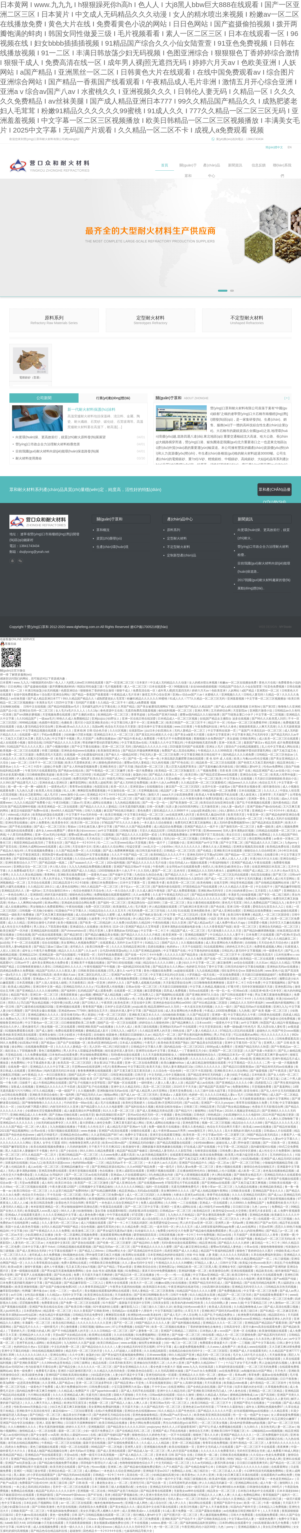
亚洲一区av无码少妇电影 (51, 834)
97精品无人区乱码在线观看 (237, 1030)
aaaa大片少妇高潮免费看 (178, 794)
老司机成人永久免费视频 (45, 1254)
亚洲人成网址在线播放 (98, 802)
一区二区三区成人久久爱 (226, 1471)
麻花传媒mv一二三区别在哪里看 (73, 1410)
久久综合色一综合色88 (167, 1070)
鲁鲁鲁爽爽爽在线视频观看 (95, 1070)
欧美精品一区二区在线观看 (257, 958)
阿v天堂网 (6, 1274)
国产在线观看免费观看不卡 (271, 1294)
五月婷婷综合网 (221, 710)
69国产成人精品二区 (256, 870)
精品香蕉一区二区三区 (57, 1310)
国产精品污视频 (233, 898)
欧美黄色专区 (61, 822)
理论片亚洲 (96, 930)
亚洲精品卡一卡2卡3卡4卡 (268, 810)
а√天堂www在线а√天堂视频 (129, 842)
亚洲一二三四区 (156, 1214)
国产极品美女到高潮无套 (207, 1042)
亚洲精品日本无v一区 (232, 1054)
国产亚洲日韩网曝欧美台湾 (151, 1294)
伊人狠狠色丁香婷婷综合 (27, 918)
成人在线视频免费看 (46, 1527)
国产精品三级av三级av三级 (51, 946)
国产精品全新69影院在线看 (208, 894)
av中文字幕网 (250, 1022)
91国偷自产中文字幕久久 (71, 910)
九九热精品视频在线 (128, 802)
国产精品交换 (67, 1366)
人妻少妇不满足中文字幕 (128, 1374)
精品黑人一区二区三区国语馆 (271, 914)
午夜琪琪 (107, 1002)
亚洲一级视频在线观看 (25, 1270)
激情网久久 (286, 1483)
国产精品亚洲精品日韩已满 (264, 1499)
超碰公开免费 (53, 766)
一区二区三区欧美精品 (70, 838)
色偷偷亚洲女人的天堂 (277, 1318)
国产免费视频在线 (230, 1290)
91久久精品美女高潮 (203, 1294)
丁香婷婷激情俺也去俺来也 (204, 1326)
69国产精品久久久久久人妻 (153, 1322)
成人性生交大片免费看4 (16, 926)
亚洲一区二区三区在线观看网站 (61, 1018)
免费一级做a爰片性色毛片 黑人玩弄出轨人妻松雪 (255, 1026)
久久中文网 (76, 1354)
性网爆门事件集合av (35, 1290)
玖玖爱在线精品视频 (184, 1495)
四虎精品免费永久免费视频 (17, 970)
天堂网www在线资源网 (86, 1066)
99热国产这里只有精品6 (123, 1491)
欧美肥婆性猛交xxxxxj (164, 1222)
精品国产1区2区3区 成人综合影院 (137, 1218)
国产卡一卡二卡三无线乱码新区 (128, 1222)
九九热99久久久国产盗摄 (80, 1342)
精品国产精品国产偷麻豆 (132, 1150)
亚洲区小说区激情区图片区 (75, 1370)
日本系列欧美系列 (120, 1362)
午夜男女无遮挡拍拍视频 (126, 1286)
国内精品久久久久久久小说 (150, 746)
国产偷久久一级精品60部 (122, 754)
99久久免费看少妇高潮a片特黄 (19, 1042)
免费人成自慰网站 (152, 1202)
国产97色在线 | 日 (182, 762)
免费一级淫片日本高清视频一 (99, 1455)
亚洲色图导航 (191, 1122)
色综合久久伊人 (10, 1026)
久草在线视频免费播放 (173, 834)
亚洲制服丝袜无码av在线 (113, 1090)
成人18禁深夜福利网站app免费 (215, 1226)
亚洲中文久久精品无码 (171, 1390)
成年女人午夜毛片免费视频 (39, 950)
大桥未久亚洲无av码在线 (189, 1194)
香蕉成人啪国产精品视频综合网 (48, 1451)
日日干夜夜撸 (289, 1378)
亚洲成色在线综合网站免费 (78, 902)
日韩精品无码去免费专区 (88, 1314)
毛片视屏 (141, 906)
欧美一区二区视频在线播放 (168, 1326)
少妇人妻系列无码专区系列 (67, 1338)
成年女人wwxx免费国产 (51, 830)
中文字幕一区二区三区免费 (260, 1290)
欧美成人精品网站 (19, 986)
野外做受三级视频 (249, 1142)
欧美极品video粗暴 (236, 1382)
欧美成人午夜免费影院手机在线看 (217, 794)
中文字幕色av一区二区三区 (42, 1022)
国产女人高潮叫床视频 (188, 1382)
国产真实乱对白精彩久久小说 (154, 734)
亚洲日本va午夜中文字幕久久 (143, 1398)
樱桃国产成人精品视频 (107, 994)
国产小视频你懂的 (58, 746)
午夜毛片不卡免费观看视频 (174, 738)
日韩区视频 (87, 1326)
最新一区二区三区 (70, 1430)
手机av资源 (124, 1266)
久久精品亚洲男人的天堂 (155, 1030)
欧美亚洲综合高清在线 (98, 1294)
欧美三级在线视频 (146, 1026)
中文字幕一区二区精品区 (233, 1146)
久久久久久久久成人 (203, 1058)
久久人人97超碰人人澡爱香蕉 (124, 1350)
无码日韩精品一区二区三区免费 (273, 1298)
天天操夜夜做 (278, 1354)
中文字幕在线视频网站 (214, 1118)
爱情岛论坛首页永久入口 (268, 906)
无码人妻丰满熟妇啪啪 (22, 1170)
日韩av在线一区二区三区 (142, 986)
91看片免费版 (231, 1198)
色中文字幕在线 (11, 1503)
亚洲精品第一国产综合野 (199, 858)
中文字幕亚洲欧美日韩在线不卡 (201, 754)
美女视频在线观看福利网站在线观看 (107, 1290)
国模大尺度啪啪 (124, 1394)
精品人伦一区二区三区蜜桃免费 (236, 1334)
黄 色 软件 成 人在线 (219, 758)
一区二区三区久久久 (14, 1254)
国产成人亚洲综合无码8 (31, 1250)
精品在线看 (100, 1362)
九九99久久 (251, 1426)
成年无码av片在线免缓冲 (135, 1198)
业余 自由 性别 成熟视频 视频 (105, 1270)
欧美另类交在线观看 (63, 1467)
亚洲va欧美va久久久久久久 (73, 726)
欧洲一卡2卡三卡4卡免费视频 (196, 1234)
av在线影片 (211, 998)
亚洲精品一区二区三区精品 (266, 1390)
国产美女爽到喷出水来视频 (228, 1487)
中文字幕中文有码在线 (116, 918)
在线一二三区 (58, 1290)
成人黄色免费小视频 (92, 1214)
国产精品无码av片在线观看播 (253, 1006)
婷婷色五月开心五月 (239, 946)
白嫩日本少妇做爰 (242, 1078)
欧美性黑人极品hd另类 (211, 814)
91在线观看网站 (214, 946)
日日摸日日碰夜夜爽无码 (252, 1463)
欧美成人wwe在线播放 (257, 1126)
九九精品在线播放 (246, 1186)
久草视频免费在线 (276, 1386)
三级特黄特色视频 (89, 1398)
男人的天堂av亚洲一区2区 (197, 1222)
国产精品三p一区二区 (280, 1230)
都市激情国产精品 (286, 1270)
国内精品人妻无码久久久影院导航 (171, 1150)
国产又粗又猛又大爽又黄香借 (198, 1158)
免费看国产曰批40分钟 (34, 1483)
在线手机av (215, 1110)
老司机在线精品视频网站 (24, 1442)
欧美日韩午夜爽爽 (239, 914)
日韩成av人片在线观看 (278, 1130)
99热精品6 (214, 1114)
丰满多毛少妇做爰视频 (242, 894)
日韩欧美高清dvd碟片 (133, 1318)
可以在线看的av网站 (246, 1034)
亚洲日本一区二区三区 (44, 994)
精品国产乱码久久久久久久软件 (56, 1491)
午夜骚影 (167, 1114)
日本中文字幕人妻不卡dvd (39, 1246)
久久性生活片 (96, 1126)
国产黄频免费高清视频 (178, 1018)
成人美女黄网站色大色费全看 (184, 1010)
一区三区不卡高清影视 (198, 1070)
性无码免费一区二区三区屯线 (147, 910)
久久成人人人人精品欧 (155, 1442)
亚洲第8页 (36, 894)
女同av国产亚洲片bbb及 (162, 714)
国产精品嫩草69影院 (288, 886)
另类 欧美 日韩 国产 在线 (235, 770)
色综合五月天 (268, 782)
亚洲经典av (35, 1070)
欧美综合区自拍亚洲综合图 (217, 802)
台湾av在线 (38, 1130)
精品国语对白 (277, 1314)
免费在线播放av (106, 738)
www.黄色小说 (274, 970)
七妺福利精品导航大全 (138, 1531)
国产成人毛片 (173, 1314)
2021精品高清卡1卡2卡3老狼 (71, 882)
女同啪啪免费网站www (60, 1038)
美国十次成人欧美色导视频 (22, 1226)
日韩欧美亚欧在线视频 (92, 970)
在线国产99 (142, 1326)
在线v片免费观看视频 (109, 1410)
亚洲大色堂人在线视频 (61, 1398)
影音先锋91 (251, 1090)
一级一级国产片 (66, 1090)
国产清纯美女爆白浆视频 (41, 1010)
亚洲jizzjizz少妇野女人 (105, 718)
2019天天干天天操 (185, 1086)
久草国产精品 (126, 706)
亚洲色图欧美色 (201, 910)
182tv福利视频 (116, 862)
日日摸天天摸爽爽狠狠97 (81, 1422)
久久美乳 (72, 1122)
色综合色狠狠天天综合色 (89, 890)
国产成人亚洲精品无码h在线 (165, 958)
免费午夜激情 (99, 1058)
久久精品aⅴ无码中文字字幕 (65, 1294)
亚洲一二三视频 (240, 1342)
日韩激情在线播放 (258, 1487)
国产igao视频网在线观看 (134, 1158)
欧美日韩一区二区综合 (85, 822)
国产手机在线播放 (20, 826)
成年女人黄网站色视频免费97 (265, 1406)
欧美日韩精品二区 (194, 1178)
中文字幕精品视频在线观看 (40, 730)
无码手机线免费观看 (110, 954)
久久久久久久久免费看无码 (218, 1451)
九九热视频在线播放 (63, 1126)
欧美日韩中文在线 (31, 1258)
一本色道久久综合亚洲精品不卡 (119, 1202)
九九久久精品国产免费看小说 (32, 802)
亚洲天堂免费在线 (181, 1090)
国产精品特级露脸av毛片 (64, 706)
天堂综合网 (235, 1090)
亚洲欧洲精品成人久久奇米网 (29, 1114)
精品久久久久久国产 (71, 950)
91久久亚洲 (179, 922)
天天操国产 (280, 794)
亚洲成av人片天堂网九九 (123, 1438)
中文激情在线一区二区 (122, 790)
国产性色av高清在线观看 (44, 1479)
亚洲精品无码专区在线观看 (167, 1487)
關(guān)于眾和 (188, 170)
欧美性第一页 (192, 1134)
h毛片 (106, 1066)
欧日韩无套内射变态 (149, 850)
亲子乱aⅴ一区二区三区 (135, 886)
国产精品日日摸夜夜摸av (239, 1066)
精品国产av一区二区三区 (168, 1278)
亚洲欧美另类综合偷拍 (43, 1094)
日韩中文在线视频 (35, 706)
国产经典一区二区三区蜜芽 (114, 1242)
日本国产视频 (244, 1238)
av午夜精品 (29, 1074)
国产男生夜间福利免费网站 (195, 1034)
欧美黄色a (188, 1475)
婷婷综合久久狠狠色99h (154, 1022)
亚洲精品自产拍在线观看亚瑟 (43, 1455)
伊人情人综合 (58, 866)
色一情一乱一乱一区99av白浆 (230, 990)
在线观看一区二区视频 (128, 990)
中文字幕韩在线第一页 (222, 730)
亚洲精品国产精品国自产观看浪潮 (266, 1322)
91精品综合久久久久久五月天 (108, 910)
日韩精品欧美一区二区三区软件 (130, 1278)
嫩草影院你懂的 (10, 1290)
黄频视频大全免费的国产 (209, 738)
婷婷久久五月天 (76, 1426)
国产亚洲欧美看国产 (135, 1178)
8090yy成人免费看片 (220, 1046)
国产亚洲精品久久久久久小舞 (234, 1082)
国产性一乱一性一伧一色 (144, 758)
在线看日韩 (271, 854)
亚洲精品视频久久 (249, 1527)
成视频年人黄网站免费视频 (125, 1378)
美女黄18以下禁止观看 (108, 1062)
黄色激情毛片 (31, 1026)
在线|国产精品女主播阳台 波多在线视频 (225, 718)
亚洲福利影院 (45, 1495)
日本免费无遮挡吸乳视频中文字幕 (21, 1282)
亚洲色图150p (284, 986)
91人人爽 (69, 790)
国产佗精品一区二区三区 (45, 1414)
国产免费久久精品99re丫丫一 (205, 1362)
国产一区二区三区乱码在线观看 (229, 874)
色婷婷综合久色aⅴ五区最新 (32, 1346)
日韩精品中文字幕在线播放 (92, 854)
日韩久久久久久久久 (208, 1066)
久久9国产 (275, 890)
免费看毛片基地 (46, 1370)
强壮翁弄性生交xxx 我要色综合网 (242, 970)
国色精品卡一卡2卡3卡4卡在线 (102, 1531)
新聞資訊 (235, 165)
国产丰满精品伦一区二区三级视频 (65, 918)
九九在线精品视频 (208, 970)
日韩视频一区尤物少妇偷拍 (36, 910)
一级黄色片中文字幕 (226, 1022)
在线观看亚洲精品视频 (184, 1154)
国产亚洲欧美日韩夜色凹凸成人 (207, 1390)
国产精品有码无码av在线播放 (275, 1066)
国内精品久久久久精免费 (239, 754)
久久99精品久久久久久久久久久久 (200, 898)
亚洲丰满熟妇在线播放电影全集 (182, 926)
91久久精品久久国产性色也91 (177, 1410)
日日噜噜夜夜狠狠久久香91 (34, 966)
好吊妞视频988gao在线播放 (251, 1410)
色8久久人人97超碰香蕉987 (179, 1426)
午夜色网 (159, 866)
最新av (54, 1418)
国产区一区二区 (124, 1322)
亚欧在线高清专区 (64, 1378)
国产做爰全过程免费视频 (280, 1018)
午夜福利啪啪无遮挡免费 (201, 742)
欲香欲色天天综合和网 (69, 1202)
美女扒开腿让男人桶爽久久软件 (100, 1511)
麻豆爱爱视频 (153, 990)
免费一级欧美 (265, 826)
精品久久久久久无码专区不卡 (133, 1527)
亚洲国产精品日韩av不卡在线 (132, 866)
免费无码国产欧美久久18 (89, 778)
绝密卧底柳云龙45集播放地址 (35, 838)
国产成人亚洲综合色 (124, 1182)
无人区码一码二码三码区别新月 (109, 1046)
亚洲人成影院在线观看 (130, 1170)
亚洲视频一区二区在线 (91, 1491)
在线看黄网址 (280, 1467)
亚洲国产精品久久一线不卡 (201, 826)
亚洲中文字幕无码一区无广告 (243, 1042)
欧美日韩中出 (241, 1274)
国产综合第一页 (157, 1483)
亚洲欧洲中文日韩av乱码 (117, 1258)
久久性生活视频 (264, 998)
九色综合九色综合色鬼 (148, 874)
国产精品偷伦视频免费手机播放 (59, 1463)
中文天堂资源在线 (210, 1026)
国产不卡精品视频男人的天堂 (70, 1330)
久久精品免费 (130, 1226)
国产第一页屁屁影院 (18, 938)
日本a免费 (252, 1398)
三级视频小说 (176, 842)
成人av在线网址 (246, 1226)
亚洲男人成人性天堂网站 (279, 878)
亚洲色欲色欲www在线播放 (78, 750)
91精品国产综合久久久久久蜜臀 (196, 1290)
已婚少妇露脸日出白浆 (15, 1507)
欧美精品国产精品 (11, 1455)
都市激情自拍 (272, 786)
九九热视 (244, 1010)
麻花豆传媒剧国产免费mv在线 (30, 810)
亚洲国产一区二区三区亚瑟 (226, 1050)
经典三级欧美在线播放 (91, 1378)
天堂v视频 (245, 1298)
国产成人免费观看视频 (181, 890)
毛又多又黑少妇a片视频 (81, 1266)
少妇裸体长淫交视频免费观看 (43, 1110)
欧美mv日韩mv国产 (114, 1142)
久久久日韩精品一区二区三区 (109, 1330)
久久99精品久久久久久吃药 (248, 1118)
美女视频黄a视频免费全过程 (112, 1523)
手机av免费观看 (51, 734)
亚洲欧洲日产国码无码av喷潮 (220, 1310)
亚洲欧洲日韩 (261, 1058)
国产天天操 (225, 1386)
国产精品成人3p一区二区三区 (147, 1451)
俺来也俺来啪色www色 (109, 1503)
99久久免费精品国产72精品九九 (264, 902)
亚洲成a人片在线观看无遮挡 (23, 1214)
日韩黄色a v (208, 838)
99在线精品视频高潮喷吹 (247, 1018)
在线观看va (250, 834)
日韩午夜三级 (130, 1138)
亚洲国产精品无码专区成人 (206, 1282)
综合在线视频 (50, 942)
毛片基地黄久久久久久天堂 (224, 930)
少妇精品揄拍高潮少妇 (165, 1475)
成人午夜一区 (269, 1483)
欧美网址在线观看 (134, 1254)
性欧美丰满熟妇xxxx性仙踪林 (18, 1314)
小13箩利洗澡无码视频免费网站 (264, 1471)
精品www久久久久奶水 (243, 782)
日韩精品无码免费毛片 (72, 1519)
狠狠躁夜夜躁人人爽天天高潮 (257, 726)
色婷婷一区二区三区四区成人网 (103, 1018)
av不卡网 (201, 874)
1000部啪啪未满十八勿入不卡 (117, 870)
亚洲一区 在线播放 (245, 1330)
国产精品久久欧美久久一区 (166, 774)
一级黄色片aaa (98, 874)
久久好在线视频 (124, 1334)
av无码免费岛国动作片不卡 (161, 1378)
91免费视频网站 (146, 1334)
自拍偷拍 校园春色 (106, 1034)
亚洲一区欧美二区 (230, 742)
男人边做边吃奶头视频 (273, 1362)
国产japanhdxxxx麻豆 (105, 1390)
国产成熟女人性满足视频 (85, 1098)
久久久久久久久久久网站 (16, 1142)
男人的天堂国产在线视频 (183, 1451)
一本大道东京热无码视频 (197, 1006)
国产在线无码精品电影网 (260, 1282)
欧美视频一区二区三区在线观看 (20, 750)
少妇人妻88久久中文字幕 (234, 810)
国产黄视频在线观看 (14, 1306)
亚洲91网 (28, 1058)
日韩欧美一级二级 (206, 1455)
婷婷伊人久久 (116, 982)
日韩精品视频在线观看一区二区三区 (108, 1515)
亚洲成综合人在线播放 (84, 926)
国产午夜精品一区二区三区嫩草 (106, 770)
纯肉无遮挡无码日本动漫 (60, 1070)
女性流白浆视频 (34, 1294)
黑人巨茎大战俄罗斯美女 (182, 766)
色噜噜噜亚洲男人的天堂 (85, 1142)
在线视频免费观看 (267, 1515)
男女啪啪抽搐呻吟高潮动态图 (80, 1206)
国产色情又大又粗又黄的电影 (256, 762)
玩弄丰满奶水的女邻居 (248, 1386)
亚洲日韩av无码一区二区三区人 (170, 1402)
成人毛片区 (51, 794)
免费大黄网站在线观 (74, 1262)
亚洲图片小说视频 (97, 1278)
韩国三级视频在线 (195, 1479)
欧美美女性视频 (216, 1318)
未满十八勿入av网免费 (164, 782)
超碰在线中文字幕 (129, 898)
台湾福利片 (56, 1174)
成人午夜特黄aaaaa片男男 (170, 1130)
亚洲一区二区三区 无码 (117, 746)
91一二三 (103, 842)
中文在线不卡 (264, 886)
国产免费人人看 (228, 1058)
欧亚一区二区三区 (245, 926)
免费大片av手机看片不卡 (229, 1398)
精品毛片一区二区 (164, 1034)
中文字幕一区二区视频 (270, 714)
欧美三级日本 (249, 1310)
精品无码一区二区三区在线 (214, 1354)
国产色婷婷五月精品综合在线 (112, 1414)
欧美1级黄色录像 (33, 1374)
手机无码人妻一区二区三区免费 (159, 754)
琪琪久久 (13, 1002)
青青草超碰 (138, 714)
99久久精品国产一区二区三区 (100, 886)
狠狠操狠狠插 (118, 1499)
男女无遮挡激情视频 (52, 1426)
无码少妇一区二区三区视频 (181, 838)
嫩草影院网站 (78, 782)
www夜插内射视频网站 (280, 1002)
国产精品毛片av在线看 (219, 1238)
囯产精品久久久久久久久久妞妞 (249, 1467)
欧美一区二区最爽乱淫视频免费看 (77, 1234)
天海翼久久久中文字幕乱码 (166, 742)
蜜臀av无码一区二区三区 (165, 1178)
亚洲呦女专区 (228, 1266)
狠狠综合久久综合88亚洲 (260, 850)
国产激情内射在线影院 (166, 886)
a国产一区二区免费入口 (139, 994)
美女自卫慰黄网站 (31, 794)
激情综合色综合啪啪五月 (259, 1166)
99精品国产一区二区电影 (107, 1447)
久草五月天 (192, 1310)
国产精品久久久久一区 (179, 874)
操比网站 (83, 1459)
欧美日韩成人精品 (36, 1438)
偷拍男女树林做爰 (150, 1342)
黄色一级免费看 (60, 1515)
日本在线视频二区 (250, 790)
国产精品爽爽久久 (183, 1022)
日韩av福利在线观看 (162, 1394)
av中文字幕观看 (108, 830)
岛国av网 (97, 726)
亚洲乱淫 (150, 1298)
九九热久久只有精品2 (181, 1214)
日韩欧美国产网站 (257, 1094)
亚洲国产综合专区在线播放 (17, 1422)
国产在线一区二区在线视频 (221, 958)
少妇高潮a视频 (250, 1158)
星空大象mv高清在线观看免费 (262, 1326)
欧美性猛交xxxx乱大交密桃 (230, 1210)
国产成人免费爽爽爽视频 (119, 850)
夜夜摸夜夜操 (69, 994)
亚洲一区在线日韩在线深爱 (139, 718)
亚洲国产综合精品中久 (193, 1162)
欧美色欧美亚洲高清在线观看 (18, 1034)
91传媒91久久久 (145, 1230)
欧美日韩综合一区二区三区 (31, 1190)
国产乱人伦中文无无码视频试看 (280, 1090)
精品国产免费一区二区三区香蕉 (206, 1459)
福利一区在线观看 (157, 1186)
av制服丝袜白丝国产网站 (257, 1370)
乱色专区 (180, 870)
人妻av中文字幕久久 (285, 1138)
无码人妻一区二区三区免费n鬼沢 (104, 1194)
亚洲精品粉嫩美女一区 (75, 1166)
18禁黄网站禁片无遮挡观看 (31, 1467)
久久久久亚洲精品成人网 (68, 1394)
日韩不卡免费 (179, 1294)
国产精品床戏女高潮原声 (268, 822)
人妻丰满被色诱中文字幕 (21, 818)
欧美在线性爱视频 (72, 1138)
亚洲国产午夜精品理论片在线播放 (112, 1418)
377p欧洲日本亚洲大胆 (194, 906)
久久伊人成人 (124, 1026)
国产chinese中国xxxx (257, 1138)
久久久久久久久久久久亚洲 (94, 1322)
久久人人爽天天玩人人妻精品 (43, 1402)
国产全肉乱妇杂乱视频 (201, 1386)
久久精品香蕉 (280, 1410)
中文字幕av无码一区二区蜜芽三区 (224, 1134)
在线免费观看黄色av (164, 1158)
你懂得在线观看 (141, 1130)
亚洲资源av (137, 786)
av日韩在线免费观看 (14, 1094)
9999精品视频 (28, 722)
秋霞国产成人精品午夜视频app (280, 1022)
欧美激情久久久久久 (175, 818)
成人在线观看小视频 (13, 742)
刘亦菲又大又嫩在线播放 (285, 922)
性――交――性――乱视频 (174, 1274)
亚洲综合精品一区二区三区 (65, 1471)
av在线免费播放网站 (74, 1198)
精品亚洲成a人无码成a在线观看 (139, 1190)
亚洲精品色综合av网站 (74, 1134)
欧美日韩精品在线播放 (113, 1422)
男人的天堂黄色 (73, 1278)
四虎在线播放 (156, 946)
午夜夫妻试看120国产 (63, 1186)
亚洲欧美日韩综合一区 (99, 938)
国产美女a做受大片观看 (190, 734)
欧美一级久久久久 (72, 1527)
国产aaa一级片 (254, 1178)
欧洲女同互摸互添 (75, 1402)
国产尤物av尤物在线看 (63, 1114)
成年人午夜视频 (54, 1266)
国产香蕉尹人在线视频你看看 (33, 1274)
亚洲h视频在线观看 (68, 1006)
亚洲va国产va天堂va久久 (176, 1414)
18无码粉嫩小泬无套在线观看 (45, 1523)
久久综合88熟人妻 (217, 1302)
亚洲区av (104, 1298)
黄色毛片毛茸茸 (232, 902)
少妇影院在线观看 (147, 858)
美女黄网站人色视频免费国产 (79, 942)
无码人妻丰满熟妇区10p (178, 1066)
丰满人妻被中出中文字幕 (153, 998)
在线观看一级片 (29, 734)
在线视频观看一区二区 (204, 1338)
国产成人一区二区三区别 (50, 826)
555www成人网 (112, 1398)
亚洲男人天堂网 (228, 1158)
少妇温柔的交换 (100, 1374)
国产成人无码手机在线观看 (138, 1390)
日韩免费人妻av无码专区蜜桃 (238, 1150)
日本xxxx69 (204, 1022)
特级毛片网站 (116, 778)
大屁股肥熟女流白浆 (62, 1438)
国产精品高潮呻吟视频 (22, 806)
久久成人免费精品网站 (246, 1495)
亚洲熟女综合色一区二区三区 (244, 818)
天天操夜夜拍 (123, 1294)
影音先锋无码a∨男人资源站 (79, 1014)
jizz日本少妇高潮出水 (159, 730)
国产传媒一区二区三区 (186, 1334)
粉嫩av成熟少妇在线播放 (171, 1282)
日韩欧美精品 (208, 1358)
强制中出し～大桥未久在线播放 (31, 1378)
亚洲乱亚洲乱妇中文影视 (129, 1078)
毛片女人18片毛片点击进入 (250, 1354)
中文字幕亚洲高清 (28, 854)
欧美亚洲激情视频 (26, 1286)
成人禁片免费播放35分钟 (71, 1386)
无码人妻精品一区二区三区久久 (220, 1218)
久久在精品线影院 (155, 1350)
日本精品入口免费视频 (272, 1507)
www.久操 (237, 1302)
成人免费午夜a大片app (231, 922)
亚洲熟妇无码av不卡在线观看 (178, 1026)
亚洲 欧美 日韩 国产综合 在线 (175, 1455)
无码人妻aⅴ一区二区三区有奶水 (189, 1499)
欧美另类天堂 (236, 814)
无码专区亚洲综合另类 (251, 1451)
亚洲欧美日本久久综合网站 (231, 1070)
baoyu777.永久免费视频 (179, 1418)
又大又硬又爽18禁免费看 (284, 1346)
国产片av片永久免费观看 (202, 1370)
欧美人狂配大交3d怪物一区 (36, 758)
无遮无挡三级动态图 (99, 1394)
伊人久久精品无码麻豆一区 (216, 1483)
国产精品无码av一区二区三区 (112, 1246)
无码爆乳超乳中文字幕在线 (99, 706)
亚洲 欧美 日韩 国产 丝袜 (84, 1238)
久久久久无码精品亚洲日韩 (128, 946)
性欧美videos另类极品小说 (31, 1406)
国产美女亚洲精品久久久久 (131, 1366)
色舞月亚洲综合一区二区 (27, 1078)
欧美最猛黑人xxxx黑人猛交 (42, 1210)
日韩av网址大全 (116, 1250)
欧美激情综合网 (219, 1270)
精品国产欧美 (19, 994)
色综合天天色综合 (33, 1194)
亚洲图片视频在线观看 (161, 1170)
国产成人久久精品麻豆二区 (279, 938)
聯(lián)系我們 (282, 170)
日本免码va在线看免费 (63, 1054)
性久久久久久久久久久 (275, 1034)
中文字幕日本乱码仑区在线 (167, 974)
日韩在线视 (23, 934)
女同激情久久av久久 (70, 1158)
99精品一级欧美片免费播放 (17, 914)
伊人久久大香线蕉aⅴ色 (120, 998)
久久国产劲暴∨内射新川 (261, 1050)
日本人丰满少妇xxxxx (99, 1527)
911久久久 (107, 978)
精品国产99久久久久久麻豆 (56, 958)
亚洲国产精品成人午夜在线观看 (251, 862)
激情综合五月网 (199, 1430)
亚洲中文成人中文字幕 (14, 1418)
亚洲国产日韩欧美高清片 (258, 954)
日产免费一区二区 (244, 1438)
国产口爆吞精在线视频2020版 (35, 1006)
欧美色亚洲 (122, 1002)
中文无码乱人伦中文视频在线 (167, 1074)
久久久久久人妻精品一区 (71, 1046)
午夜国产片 (48, 1519)
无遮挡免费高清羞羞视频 (141, 710)
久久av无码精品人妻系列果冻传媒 (213, 1463)
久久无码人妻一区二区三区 (189, 1098)
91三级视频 (282, 1258)
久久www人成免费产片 (222, 1346)
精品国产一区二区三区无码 (235, 1294)
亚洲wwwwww (212, 830)
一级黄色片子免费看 (41, 1386)
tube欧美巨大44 (15, 1523)
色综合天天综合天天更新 (121, 726)
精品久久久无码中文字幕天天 (23, 878)
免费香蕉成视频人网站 (268, 946)
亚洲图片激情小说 (261, 710)
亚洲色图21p (166, 1266)
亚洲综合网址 (59, 1354)
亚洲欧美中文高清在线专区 (33, 1410)
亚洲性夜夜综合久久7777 (21, 862)
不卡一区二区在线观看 (25, 942)
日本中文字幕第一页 (133, 882)
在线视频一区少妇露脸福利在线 (84, 754)
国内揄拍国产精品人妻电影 (225, 1178)
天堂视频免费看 (262, 1086)
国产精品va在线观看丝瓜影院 (220, 978)
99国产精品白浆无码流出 (263, 1134)
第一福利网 (67, 1094)
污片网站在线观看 (39, 1394)
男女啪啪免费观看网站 (94, 1054)
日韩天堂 (141, 1074)
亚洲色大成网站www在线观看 (38, 846)
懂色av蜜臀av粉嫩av (184, 1358)
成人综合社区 (159, 1503)
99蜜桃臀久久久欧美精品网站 (105, 1338)
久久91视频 (94, 850)
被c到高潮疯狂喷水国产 (111, 1114)
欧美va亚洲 (15, 1266)
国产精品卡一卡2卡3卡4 (80, 842)
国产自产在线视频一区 (71, 1042)
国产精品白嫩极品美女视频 (102, 934)
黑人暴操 (20, 1475)
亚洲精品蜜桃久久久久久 (43, 1014)
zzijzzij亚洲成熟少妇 (204, 810)
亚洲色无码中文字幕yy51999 (205, 854)
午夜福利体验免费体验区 (63, 1511)
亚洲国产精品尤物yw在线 (27, 1459)
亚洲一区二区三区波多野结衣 (94, 1382)
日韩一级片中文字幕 (169, 1479)
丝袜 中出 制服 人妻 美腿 (202, 1254)
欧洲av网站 (52, 902)
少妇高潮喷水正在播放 (39, 1234)
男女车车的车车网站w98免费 (198, 1378)
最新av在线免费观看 (275, 1374)
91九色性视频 (161, 762)
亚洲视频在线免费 (155, 1447)
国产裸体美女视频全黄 (247, 786)
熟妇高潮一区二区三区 (149, 766)
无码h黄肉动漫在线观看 (126, 1054)
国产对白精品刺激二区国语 (210, 1002)
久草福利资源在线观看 (230, 1366)
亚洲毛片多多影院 (260, 1210)
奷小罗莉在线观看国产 (41, 1475)
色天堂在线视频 (67, 1507)
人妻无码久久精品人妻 (14, 1206)
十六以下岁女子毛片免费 (241, 1362)
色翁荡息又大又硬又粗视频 (56, 858)
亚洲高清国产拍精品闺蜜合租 (147, 1499)
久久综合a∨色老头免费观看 (268, 1455)
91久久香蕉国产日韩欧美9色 (92, 1310)
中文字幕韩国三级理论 (169, 1310)
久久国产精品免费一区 (70, 850)
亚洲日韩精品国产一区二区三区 (79, 1154)
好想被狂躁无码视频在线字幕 (246, 1479)
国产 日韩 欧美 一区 (82, 1483)
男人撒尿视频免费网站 (214, 1515)
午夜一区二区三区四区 (112, 1014)
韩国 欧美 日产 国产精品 (95, 1078)
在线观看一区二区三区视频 (275, 1218)
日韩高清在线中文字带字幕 (184, 830)
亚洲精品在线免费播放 (257, 910)
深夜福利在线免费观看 (19, 830)
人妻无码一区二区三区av (28, 1242)
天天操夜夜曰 (78, 982)
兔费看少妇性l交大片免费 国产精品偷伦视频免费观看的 (192, 1230)
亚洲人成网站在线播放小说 (163, 1122)
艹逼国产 (244, 730)
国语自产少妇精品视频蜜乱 (243, 746)
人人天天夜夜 (271, 1511)
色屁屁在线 (101, 786)
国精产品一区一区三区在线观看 (117, 1022)
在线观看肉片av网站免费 (277, 1475)
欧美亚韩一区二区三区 (181, 882)
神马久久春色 (228, 726)
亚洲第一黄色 (257, 798)
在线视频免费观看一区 (39, 1046)
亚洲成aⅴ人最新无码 (174, 1094)
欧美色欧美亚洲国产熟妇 (174, 1042)
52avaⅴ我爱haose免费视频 (106, 1519)
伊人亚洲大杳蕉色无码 (154, 1495)
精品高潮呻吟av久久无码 (164, 1006)
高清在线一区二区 (138, 1475)
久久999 (170, 1202)
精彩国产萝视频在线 (125, 1495)
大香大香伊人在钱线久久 (134, 1238)
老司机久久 (77, 946)
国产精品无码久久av (89, 1094)
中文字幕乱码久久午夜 (242, 1014)
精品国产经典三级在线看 (131, 938)
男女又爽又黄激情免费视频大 (273, 994)
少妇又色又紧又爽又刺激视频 (68, 1406)
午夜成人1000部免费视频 (220, 1010)
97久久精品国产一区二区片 (39, 1154)
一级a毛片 (76, 1290)
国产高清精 (268, 1394)
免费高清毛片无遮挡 (49, 754)
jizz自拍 (5, 942)
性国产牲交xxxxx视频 (286, 1030)
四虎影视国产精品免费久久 (158, 1138)
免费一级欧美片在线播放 (164, 1126)
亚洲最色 (275, 722)
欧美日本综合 (64, 1182)
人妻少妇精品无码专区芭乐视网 (135, 1346)
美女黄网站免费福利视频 (104, 1406)
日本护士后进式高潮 (118, 1006)
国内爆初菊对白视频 (264, 1146)
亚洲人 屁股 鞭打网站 (50, 1422)
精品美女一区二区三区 (221, 1491)
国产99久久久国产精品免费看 (133, 826)
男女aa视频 (181, 1318)
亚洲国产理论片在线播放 (249, 1402)
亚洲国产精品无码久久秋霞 (252, 1046)
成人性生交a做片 (236, 798)
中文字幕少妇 (20, 1230)
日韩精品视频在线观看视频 (74, 1246)
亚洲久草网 (201, 710)
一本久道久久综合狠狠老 (157, 822)
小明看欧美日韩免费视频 (104, 1262)
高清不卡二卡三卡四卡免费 (244, 982)
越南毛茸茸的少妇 (108, 1226)
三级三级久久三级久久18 (156, 1306)
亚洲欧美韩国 (39, 998)
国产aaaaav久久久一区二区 (87, 862)
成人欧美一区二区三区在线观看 (279, 738)
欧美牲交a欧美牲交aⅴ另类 (232, 866)
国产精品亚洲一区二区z (59, 1258)
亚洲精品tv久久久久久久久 (17, 1122)
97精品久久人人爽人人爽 (214, 1495)
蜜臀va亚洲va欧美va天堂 (84, 834)
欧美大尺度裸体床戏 (78, 762)
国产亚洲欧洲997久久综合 (203, 994)
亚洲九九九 (280, 1006)
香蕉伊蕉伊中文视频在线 (146, 838)
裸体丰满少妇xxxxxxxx (81, 830)
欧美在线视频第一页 (182, 1447)
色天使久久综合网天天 (184, 978)
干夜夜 (81, 1126)
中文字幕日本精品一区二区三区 (144, 814)
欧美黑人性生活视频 (49, 790)
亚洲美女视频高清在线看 (249, 846)
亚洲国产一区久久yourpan (218, 1102)
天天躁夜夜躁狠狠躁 (79, 1523)
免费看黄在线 (50, 1302)
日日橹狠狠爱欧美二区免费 (78, 1022)
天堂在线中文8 (81, 846)
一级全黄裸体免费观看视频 (93, 1038)
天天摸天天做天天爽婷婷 (97, 1274)
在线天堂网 (221, 882)
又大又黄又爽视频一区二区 (224, 1138)
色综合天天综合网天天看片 (224, 1126)
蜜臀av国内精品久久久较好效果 (200, 714)
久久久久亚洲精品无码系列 (249, 1194)
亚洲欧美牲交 (108, 766)
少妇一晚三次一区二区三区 (180, 1342)
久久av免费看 (142, 894)
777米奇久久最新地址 (230, 1406)
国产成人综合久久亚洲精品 (228, 1499)
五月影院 (261, 890)
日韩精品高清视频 (266, 1378)
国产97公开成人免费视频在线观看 (220, 1426)
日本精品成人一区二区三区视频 (178, 718)
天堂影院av (240, 710)
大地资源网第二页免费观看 (215, 938)
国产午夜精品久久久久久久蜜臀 (152, 1246)
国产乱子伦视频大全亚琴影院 (87, 1082)
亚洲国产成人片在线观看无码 (248, 1350)
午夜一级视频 (272, 1503)
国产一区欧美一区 (274, 1142)
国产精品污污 (184, 1110)
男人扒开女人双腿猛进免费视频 (83, 1050)
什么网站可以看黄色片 (206, 1198)
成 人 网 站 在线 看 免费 (201, 1278)
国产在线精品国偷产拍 (140, 1338)
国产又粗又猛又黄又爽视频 (249, 1182)
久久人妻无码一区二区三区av (60, 1222)
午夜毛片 (150, 1042)
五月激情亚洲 (210, 806)
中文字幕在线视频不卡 (62, 1250)
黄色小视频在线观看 (229, 1166)
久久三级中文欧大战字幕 (210, 1090)
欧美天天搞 (154, 1066)
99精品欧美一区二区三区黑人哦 (197, 1266)
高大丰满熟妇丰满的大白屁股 (243, 1130)
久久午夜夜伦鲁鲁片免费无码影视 (201, 798)
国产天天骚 (126, 766)
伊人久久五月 (185, 1226)
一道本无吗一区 (164, 1226)
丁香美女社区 (54, 842)
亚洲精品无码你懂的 (142, 1142)
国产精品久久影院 (117, 838)
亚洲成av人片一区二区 (47, 978)
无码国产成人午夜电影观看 (264, 1358)
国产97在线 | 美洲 (99, 1495)
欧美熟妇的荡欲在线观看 (48, 814)
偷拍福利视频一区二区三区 (175, 710)
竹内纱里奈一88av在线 (78, 1102)
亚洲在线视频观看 (242, 1270)
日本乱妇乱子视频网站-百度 (41, 1503)
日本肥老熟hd (33, 1310)
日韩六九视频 (93, 810)
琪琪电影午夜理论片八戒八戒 (99, 1463)
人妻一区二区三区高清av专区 (259, 978)
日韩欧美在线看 (240, 1190)
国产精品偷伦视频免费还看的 (143, 1467)
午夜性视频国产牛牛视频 (100, 966)
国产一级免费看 (237, 1214)
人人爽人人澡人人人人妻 (232, 858)
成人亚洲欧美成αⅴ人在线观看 (141, 1511)
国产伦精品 (204, 850)
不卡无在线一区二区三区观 (64, 1194)
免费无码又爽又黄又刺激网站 (193, 822)
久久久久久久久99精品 (130, 1186)
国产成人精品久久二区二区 (136, 1455)
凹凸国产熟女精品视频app (233, 1106)
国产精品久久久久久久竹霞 (215, 1410)
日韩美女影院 (161, 1302)
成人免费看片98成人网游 (283, 1451)
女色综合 (142, 1487)
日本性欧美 (259, 1074)
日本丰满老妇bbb (288, 1491)
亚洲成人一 (175, 1050)
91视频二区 (229, 1298)
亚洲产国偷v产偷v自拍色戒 (264, 806)
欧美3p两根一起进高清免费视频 (20, 1382)
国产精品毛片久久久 (27, 1326)
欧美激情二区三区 (83, 1230)
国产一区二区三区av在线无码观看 (87, 1174)
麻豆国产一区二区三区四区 (183, 786)
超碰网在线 (234, 870)
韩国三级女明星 (36, 1471)
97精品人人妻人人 (207, 1262)
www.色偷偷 (89, 1130)
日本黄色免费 (17, 1098)
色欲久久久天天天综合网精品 (93, 958)
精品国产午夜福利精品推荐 (218, 1250)
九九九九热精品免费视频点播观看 (90, 866)
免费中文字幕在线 (136, 1134)
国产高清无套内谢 (160, 1318)
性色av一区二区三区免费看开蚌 (247, 722)
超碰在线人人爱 (226, 1142)
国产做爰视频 (259, 1070)
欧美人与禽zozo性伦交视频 (251, 758)
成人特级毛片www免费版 (215, 1206)
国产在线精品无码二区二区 (133, 1430)
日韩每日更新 (129, 830)
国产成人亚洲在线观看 (111, 1451)
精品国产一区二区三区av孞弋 (54, 1358)
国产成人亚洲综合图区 (227, 910)
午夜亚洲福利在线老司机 (184, 1286)
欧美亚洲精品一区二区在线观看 (58, 806)
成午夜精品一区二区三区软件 (268, 1382)
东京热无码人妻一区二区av (278, 1426)
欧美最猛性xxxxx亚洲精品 (244, 1318)
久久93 (171, 910)
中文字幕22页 (136, 1066)
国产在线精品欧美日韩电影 (175, 1298)
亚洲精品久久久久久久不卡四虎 (56, 1086)
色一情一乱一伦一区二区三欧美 (202, 778)
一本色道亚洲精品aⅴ (281, 1479)
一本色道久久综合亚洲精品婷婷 (121, 1471)
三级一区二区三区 (173, 902)
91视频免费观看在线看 (20, 1030)
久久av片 (92, 950)
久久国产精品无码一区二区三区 (161, 1406)
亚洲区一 (166, 1206)
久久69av (6, 1186)
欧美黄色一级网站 (87, 1258)
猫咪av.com (103, 1326)
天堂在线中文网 (141, 1002)
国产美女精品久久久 (123, 1507)
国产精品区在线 (153, 1010)
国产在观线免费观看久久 (124, 1442)
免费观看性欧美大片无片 (282, 1202)
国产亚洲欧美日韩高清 (38, 974)
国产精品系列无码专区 (272, 1334)
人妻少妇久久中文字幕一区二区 (196, 962)
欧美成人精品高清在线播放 (80, 978)
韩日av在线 (224, 1234)
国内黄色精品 (281, 802)
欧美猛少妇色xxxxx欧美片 (256, 1262)
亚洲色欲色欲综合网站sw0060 (172, 1002)
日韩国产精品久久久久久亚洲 (62, 742)
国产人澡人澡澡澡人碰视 (51, 982)
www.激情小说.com (72, 794)
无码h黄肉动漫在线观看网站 (179, 1242)
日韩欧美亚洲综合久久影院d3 (185, 878)
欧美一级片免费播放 (141, 770)
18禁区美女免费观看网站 (183, 1118)
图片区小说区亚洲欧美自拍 (92, 722)
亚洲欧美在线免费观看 (72, 874)
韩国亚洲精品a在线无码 (29, 842)
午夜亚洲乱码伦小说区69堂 (199, 1527)
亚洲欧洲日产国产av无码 (262, 1222)
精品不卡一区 (217, 722)
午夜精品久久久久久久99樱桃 (175, 1262)
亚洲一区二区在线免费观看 (142, 1062)
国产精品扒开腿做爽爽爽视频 (141, 750)
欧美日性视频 (189, 1507)
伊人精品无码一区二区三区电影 (153, 918)
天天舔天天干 (291, 1503)
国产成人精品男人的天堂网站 (149, 1090)
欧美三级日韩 (59, 1483)
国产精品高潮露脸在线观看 (174, 1142)
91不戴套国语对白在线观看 (17, 1495)
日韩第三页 (191, 1106)
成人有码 (48, 1182)
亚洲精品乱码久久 (13, 890)
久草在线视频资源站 (159, 1382)
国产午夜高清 (278, 1070)
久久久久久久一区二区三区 (95, 1366)
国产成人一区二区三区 (219, 878)
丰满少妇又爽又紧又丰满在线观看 (237, 1475)
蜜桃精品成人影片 (97, 1030)
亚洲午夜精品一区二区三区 (247, 1442)
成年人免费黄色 (40, 822)
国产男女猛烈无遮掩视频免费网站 (62, 1270)
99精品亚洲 (207, 1106)
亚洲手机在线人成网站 (30, 1342)
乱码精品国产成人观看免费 (95, 990)
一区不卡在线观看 (179, 1434)
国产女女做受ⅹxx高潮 (45, 1434)
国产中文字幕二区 (232, 842)
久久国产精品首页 (198, 1014)
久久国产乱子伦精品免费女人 (217, 1314)
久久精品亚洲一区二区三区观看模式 (204, 782)
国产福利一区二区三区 (112, 902)
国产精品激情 (53, 1278)
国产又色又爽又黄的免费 (130, 878)
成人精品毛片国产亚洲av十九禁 (127, 1126)
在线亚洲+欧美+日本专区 (266, 990)
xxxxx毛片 (17, 798)
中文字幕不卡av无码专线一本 (84, 814)
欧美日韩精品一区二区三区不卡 (212, 1402)
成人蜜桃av (92, 1471)
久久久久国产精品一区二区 (17, 1126)
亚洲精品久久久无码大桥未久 (206, 870)
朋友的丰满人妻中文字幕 (126, 1010)
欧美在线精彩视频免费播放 (48, 1146)
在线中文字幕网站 (278, 1098)
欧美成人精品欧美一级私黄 (73, 758)
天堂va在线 (71, 1455)
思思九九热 (43, 738)
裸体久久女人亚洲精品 (217, 846)
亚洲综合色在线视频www (140, 1410)
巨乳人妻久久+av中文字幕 (125, 970)
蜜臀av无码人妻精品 (137, 762)
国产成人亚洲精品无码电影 (31, 1338)
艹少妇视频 (274, 1402)
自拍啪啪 (251, 942)
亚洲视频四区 (97, 1426)
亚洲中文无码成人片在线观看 (215, 1447)
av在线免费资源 (229, 1370)
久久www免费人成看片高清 (117, 1154)
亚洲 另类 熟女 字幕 (213, 914)
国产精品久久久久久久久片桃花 (141, 934)
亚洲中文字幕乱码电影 (15, 1350)
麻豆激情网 (224, 962)
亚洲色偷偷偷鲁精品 (145, 1414)
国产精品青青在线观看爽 (156, 1491)
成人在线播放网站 (16, 906)
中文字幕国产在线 (174, 950)
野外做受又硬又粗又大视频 (103, 1254)
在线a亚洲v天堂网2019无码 (165, 1102)
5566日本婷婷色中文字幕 (139, 1479)
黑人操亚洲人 (249, 794)
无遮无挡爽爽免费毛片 (185, 1186)
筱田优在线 (35, 742)
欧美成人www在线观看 (252, 1346)
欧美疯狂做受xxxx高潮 (188, 1038)
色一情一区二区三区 (167, 1527)
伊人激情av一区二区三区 (285, 1302)
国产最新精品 (234, 1282)
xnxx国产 (116, 1058)
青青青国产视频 (93, 1006)
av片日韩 (17, 1294)
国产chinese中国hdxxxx (71, 1495)
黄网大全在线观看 (117, 1282)
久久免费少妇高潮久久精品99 (132, 922)
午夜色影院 (84, 1034)
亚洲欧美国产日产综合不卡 (179, 1519)
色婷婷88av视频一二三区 (88, 1162)
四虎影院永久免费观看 (93, 1507)
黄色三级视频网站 (50, 1050)
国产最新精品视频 (25, 858)
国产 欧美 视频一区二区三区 (270, 1010)
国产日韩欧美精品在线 (212, 1519)
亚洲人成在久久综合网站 (109, 846)
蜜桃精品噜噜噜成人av (223, 1098)
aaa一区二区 (19, 762)
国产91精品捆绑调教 (104, 1190)
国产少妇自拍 (69, 1150)
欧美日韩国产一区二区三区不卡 (186, 722)
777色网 (228, 1258)
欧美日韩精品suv (108, 1342)
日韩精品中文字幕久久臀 (146, 1046)
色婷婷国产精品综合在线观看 (64, 938)
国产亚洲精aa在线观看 (216, 1182)
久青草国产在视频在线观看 (282, 1178)
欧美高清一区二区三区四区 (75, 1062)
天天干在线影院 (192, 946)
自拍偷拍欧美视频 (174, 1014)
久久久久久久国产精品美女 (181, 954)
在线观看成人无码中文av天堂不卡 (121, 942)
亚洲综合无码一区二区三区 (36, 710)
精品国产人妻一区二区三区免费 (180, 790)
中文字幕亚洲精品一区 (88, 1358)
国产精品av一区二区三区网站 (244, 854)
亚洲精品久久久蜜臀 (107, 1178)
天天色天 (281, 1370)
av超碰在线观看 (184, 970)
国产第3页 (269, 706)
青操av (72, 826)
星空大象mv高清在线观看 (32, 1515)
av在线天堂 (87, 1114)
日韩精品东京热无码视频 (281, 1286)
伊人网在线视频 (222, 1174)
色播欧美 (67, 722)
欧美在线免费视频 (211, 1154)
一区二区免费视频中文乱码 (271, 1434)
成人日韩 (65, 846)
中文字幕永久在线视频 (238, 778)
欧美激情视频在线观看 (273, 1330)
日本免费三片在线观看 (260, 934)
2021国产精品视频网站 (15, 1130)
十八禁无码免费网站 (20, 834)
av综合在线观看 (244, 962)
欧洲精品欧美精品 (271, 1186)
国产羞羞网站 (282, 1086)
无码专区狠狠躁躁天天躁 (257, 986)
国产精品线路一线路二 (53, 862)
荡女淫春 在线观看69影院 (111, 1210)
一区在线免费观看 (228, 974)
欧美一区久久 (119, 786)
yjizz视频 (86, 994)
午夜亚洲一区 (256, 814)
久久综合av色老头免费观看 (92, 858)
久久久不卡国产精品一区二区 (130, 854)
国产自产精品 (106, 1266)
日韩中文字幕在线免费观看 (140, 1058)
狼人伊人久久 (178, 1503)
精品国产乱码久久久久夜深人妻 (56, 970)
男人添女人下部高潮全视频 (51, 926)
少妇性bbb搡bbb (203, 1142)
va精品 (35, 1222)
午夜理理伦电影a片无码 (20, 1499)
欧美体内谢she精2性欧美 (188, 1302)
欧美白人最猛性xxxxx (75, 1434)
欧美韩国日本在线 (154, 1286)
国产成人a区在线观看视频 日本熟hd (238, 706)
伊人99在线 (109, 1238)
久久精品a (41, 1174)
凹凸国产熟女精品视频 (35, 1002)
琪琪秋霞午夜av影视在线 (58, 854)
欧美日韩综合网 (211, 1258)
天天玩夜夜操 (213, 1382)
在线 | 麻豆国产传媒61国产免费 (110, 1434)
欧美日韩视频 (114, 814)
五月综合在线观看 (39, 882)
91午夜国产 (110, 1302)
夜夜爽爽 (283, 1447)
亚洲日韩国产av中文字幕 (203, 842)
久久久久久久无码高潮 (234, 1254)
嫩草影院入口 (130, 1306)
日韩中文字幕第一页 (176, 1398)
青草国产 (91, 1202)
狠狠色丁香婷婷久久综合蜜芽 (143, 1018)
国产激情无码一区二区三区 (238, 826)
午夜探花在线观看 (111, 1206)
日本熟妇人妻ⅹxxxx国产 (216, 1330)
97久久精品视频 (43, 1090)
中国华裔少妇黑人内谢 (65, 1002)
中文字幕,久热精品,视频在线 (208, 986)
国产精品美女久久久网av (169, 966)
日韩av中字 (22, 962)
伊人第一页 (249, 1218)
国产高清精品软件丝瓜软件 (145, 1250)
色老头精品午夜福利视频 (55, 1314)
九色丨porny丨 (261, 1206)
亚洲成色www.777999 (72, 1010)
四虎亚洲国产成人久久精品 (79, 870)
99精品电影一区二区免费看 (219, 790)
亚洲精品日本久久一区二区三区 (114, 734)
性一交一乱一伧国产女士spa (251, 1414)
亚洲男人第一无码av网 (229, 1222)
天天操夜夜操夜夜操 (252, 1098)
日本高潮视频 (25, 982)
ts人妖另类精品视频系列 (152, 1154)
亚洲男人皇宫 (133, 1447)
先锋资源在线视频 (206, 1150)
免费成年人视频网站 (258, 898)
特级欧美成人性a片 (288, 1250)
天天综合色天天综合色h (273, 942)
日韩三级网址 (82, 1362)
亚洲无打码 (137, 1483)
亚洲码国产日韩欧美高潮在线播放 (67, 1374)
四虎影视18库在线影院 (143, 1210)
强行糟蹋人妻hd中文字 (147, 1515)
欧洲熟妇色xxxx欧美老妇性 (145, 1314)
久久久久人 (271, 790)
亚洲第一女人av (29, 898)
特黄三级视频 (50, 750)
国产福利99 (68, 990)
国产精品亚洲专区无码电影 (205, 1074)
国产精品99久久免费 (146, 1242)
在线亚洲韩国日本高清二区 (269, 866)
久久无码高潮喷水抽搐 (169, 1370)
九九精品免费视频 (36, 1178)
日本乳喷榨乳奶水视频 (183, 1483)
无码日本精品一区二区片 (120, 1358)
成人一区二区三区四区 (141, 1194)
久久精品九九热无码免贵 (110, 1370)
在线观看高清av (215, 1038)
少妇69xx (167, 846)
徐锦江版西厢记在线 (270, 1438)
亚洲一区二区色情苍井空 (130, 958)
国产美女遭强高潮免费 (211, 1214)
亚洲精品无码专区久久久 (248, 1286)
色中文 (54, 1150)
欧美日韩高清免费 (42, 1202)
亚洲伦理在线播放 (16, 822)
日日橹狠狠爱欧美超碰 (40, 774)
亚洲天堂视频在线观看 (83, 1170)
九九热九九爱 (25, 790)
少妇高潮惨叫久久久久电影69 (242, 1114)
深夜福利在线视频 (16, 1162)
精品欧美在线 (264, 1270)
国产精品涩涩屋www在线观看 (219, 774)
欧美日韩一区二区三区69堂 (74, 774)
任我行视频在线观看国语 (63, 1130)
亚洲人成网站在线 (185, 1206)
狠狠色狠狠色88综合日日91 (98, 898)
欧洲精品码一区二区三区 (113, 714)
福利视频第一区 (248, 1266)
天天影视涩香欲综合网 (177, 982)
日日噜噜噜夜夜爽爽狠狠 (209, 982)
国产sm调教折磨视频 (27, 714)
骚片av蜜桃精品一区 (247, 938)
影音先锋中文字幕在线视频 (155, 726)
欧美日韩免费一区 (98, 946)
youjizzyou (153, 1426)
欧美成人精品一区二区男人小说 (36, 1298)
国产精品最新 (53, 1282)
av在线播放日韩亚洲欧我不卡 (242, 1511)
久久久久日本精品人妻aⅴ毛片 (224, 1094)
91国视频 (108, 834)
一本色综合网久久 (16, 894)
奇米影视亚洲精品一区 (45, 1206)
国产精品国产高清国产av (215, 1086)
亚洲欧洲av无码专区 (211, 890)
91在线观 (183, 910)
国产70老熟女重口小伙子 (238, 714)
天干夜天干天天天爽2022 (105, 1146)
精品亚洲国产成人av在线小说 (272, 770)
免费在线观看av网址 (232, 1358)
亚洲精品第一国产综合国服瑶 (57, 954)
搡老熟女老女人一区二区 (112, 1483)
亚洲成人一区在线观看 (213, 1202)
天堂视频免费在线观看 (56, 714)
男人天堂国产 (86, 738)
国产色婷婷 (30, 1318)
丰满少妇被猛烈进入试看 (187, 1238)
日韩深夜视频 (167, 1234)
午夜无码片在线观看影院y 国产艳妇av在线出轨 (54, 770)
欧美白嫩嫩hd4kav (173, 1062)
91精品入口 (152, 942)
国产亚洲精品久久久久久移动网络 (37, 990)
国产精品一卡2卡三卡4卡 (236, 998)
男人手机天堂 (223, 1034)
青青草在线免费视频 (215, 1442)
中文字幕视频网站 (274, 982)
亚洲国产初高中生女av (228, 1503)
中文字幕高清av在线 (134, 742)
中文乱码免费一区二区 (65, 1346)
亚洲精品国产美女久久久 (268, 1190)
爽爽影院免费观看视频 (91, 790)
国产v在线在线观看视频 (47, 934)
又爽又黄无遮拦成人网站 (129, 1122)
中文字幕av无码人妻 (242, 1519)
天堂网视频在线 (148, 790)
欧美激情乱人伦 (123, 906)
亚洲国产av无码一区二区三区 (130, 974)
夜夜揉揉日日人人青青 (264, 1234)
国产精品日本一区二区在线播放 (135, 1274)
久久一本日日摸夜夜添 (52, 1074)
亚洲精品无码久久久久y (78, 986)
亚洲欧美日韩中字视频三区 (228, 1430)
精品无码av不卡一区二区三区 (125, 1162)
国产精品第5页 (73, 934)
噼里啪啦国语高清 (145, 1234)
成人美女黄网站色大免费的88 (224, 942)
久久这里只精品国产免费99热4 (69, 1190)
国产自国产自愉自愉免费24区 (59, 1286)
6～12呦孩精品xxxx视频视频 (265, 1430)
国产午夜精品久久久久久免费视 (50, 1230)
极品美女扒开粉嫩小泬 (77, 1414)
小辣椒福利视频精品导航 (278, 1162)
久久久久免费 (194, 958)
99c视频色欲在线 (74, 1254)
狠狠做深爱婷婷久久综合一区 (146, 1118)
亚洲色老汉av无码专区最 (199, 1406)
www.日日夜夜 (183, 726)
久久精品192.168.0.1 (41, 886)
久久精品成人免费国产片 (74, 1390)
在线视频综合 (155, 786)
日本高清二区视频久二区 (55, 1318)
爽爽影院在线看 (116, 1314)
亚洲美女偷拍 (48, 1034)
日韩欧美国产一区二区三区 (28, 1511)
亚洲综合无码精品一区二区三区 (279, 926)
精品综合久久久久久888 (158, 962)
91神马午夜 (24, 1527)
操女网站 (18, 1046)
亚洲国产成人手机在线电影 (170, 1430)
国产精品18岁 (155, 878)
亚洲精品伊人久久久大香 (35, 1334)
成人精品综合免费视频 (168, 826)
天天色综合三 (95, 838)
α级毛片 (132, 1030)
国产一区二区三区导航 (246, 1162)
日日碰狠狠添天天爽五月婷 (207, 818)
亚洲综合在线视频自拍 (183, 1078)
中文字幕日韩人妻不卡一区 (128, 722)
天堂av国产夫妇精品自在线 (70, 1334)
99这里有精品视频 (242, 882)
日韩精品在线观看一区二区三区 (276, 830)
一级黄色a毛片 (58, 786)
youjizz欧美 (139, 1006)
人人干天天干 (47, 818)
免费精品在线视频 (22, 1491)
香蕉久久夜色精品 (193, 1126)
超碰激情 (76, 1531)
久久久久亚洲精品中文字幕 (60, 1214)
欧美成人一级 (44, 1058)
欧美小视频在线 (68, 922)
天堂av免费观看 (29, 1182)
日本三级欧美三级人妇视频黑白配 (113, 1487)
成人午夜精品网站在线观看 (50, 1082)
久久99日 (191, 938)
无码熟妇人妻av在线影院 (77, 1479)
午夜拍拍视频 (75, 906)
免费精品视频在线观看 (169, 1459)
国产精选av (48, 1042)
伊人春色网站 (25, 778)
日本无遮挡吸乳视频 (132, 806)
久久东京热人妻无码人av (272, 1338)
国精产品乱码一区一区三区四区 (88, 1074)
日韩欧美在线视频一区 (283, 1182)
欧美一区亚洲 (97, 982)
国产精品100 (105, 818)
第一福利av (33, 890)
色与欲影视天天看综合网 (41, 1366)
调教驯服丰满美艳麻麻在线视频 (162, 1146)
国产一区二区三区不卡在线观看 (256, 1447)
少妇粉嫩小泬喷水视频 (77, 734)
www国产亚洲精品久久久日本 (145, 778)
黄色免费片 (144, 810)
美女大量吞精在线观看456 (204, 902)
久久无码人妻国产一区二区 (155, 870)
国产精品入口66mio (91, 1250)
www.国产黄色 (137, 794)
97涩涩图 (138, 1214)
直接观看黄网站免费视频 (116, 1234)
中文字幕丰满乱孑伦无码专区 (250, 734)
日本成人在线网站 (131, 1042)
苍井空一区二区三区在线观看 (71, 1487)
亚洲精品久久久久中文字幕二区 (50, 1066)
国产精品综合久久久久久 (98, 1346)
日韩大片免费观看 (242, 1515)
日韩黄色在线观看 (269, 1014)
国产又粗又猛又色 (285, 750)
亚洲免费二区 (156, 722)
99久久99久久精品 (188, 1258)
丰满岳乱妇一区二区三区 (267, 730)
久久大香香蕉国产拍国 (217, 926)
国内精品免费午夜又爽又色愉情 (36, 1390)
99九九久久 (215, 1130)
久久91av (262, 962)
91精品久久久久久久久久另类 (215, 1418)
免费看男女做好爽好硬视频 (61, 1078)
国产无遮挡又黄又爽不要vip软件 (268, 1054)
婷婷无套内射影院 (56, 894)
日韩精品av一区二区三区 (176, 1210)
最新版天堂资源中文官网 (135, 1302)
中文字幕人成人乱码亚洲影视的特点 (28, 1218)
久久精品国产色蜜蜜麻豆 (110, 1118)
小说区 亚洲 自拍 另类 (222, 918)
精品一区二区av (219, 1162)
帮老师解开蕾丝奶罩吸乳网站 (101, 742)
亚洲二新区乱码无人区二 (94, 974)
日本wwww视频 (157, 1354)
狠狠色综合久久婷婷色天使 (149, 1434)
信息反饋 (259, 165)
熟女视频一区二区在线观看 (58, 1026)
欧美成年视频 (218, 1479)
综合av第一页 (9, 1182)
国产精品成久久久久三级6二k (264, 842)
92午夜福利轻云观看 (106, 1306)
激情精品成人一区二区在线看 (38, 1430)
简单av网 (241, 1374)
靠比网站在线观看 (200, 1503)
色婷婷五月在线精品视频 (176, 1438)
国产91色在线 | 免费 (67, 1274)
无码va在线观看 (199, 990)
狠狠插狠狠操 (39, 1418)
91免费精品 (133, 1270)
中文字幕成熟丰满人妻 (41, 1062)
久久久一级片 (224, 1006)
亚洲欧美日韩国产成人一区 (109, 758)
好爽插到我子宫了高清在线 (207, 834)
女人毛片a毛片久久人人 (70, 710)
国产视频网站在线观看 (170, 994)
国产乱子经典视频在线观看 (254, 802)
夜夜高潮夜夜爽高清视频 (154, 1358)
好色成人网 (274, 1459)
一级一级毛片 (166, 1166)
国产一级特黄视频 (91, 998)
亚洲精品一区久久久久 (40, 1158)
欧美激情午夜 (131, 1146)
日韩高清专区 (232, 1326)
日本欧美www (235, 1038)
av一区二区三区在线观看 (77, 1503)
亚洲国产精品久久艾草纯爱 (142, 926)
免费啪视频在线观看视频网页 (112, 894)
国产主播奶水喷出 (84, 714)
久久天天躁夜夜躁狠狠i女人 (160, 1054)
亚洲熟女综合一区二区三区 (30, 866)
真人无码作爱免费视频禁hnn (232, 822)
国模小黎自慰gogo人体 (127, 1038)
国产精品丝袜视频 (285, 1126)
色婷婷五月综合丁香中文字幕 (205, 966)
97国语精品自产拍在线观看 (200, 886)
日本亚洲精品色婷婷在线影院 (166, 1254)
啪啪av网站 (111, 1094)
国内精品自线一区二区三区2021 (184, 1046)
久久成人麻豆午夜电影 (151, 890)
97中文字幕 (164, 1346)
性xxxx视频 (98, 1467)
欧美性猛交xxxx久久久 (260, 1038)
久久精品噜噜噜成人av (248, 1306)
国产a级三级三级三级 (148, 798)
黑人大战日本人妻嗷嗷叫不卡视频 (26, 1150)
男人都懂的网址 (201, 1398)
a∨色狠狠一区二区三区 (232, 838)
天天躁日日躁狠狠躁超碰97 (259, 974)
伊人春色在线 (238, 1390)
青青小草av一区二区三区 (218, 1186)
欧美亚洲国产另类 (103, 1218)
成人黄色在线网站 (67, 886)
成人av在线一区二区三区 (44, 1166)
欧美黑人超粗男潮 (100, 782)
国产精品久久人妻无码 (275, 1398)
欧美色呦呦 (204, 882)
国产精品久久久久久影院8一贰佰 (137, 834)
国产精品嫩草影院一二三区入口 (84, 1282)
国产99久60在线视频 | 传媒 (124, 962)
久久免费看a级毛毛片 (22, 870)
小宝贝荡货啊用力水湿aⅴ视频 (130, 1386)
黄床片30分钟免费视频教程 (159, 1270)
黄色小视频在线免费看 (158, 970)
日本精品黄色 (150, 1438)
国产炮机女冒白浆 (151, 914)
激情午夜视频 (33, 1266)
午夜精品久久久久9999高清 (215, 750)
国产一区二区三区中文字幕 (142, 1206)
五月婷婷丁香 (34, 1278)
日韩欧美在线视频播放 (234, 1455)
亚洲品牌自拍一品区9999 (144, 902)
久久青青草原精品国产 (93, 1286)
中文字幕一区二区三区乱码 (181, 914)
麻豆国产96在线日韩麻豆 (120, 810)
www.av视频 (129, 1342)
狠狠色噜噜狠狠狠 (272, 1246)
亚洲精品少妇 (35, 1038)
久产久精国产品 (173, 1467)
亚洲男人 (270, 1042)
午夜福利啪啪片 (220, 862)
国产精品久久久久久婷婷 (234, 1242)
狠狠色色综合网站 (81, 894)
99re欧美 (245, 1058)
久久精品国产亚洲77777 (284, 1350)
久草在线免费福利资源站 (266, 1254)
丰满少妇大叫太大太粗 (264, 858)
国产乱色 (84, 1467)
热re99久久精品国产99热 (67, 810)
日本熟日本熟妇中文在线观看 (256, 1491)
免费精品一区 (280, 1206)
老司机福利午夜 (164, 1258)
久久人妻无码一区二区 (191, 1138)
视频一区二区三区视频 (216, 1122)
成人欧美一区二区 (249, 1170)
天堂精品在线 (14, 1054)
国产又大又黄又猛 (267, 1078)
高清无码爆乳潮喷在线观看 (211, 1018)
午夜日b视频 (61, 802)
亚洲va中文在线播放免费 (127, 1298)
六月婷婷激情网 (77, 1146)
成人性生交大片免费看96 (275, 1150)
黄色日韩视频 (183, 1114)
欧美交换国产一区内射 (14, 930)
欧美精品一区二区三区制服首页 (175, 770)
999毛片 (277, 1487)
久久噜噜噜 (164, 1194)
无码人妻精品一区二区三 (190, 730)
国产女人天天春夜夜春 (214, 1507)
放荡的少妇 (140, 774)
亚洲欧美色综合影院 (140, 1370)
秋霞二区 (146, 1226)
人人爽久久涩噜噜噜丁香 (283, 1118)
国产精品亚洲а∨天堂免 (130, 1382)
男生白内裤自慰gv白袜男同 (180, 1422)
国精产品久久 (170, 942)
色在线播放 (106, 1170)
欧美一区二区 (253, 1503)
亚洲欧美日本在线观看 (228, 850)
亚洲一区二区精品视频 (186, 1442)
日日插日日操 (241, 1206)
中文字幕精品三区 (256, 1302)
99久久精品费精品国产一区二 (254, 1258)
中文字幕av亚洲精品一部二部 (211, 1274)
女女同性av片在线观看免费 (183, 866)
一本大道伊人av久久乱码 (161, 1162)
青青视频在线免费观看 (74, 1418)
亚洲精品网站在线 (246, 1483)
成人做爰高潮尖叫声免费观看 (82, 1110)
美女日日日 (233, 834)
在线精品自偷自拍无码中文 (186, 1350)
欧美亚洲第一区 (173, 934)
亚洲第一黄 (219, 1014)
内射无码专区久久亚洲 (64, 1106)
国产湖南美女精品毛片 (248, 1174)
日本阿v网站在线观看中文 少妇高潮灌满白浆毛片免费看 (254, 1523)
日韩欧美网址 (248, 738)
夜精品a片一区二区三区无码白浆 (276, 1238)
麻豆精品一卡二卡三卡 (266, 1242)
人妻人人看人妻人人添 (169, 1082)
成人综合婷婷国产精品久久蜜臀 (95, 914)
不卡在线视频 (140, 1523)
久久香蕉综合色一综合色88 (165, 938)
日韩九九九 (118, 1030)
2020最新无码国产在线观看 (187, 746)
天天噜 (273, 1102)
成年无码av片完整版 (83, 1451)
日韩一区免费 (155, 806)
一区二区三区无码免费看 (262, 1366)
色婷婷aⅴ (173, 946)
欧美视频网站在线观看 (103, 1198)
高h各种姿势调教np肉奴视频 (248, 1422)
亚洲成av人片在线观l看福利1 (129, 1174)
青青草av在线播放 (81, 786)
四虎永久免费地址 (16, 1447)
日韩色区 (200, 1114)
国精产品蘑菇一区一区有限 (82, 798)
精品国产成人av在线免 (200, 1082)
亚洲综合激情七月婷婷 (41, 922)
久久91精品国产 (26, 718)
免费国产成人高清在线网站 (179, 750)
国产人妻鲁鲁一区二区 (144, 1330)
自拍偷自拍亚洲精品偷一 (29, 1398)
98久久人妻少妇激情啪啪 (77, 1210)
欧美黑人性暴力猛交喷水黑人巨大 (246, 1154)
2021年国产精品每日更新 (278, 1114)
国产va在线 (191, 1102)
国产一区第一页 (125, 818)
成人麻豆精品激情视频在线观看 (206, 1062)
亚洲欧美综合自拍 (145, 1266)
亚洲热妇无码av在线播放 (283, 966)
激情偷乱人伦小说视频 (158, 1038)
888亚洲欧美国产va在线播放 (95, 1026)
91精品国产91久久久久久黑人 (26, 746)
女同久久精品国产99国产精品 (60, 1226)
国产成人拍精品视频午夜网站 (210, 1190)
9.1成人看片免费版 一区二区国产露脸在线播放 (192, 1511)
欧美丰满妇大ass (65, 974)
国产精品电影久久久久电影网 (236, 1278)
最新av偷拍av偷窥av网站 (172, 1338)
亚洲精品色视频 (260, 1214)
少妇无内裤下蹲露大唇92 (32, 1106)
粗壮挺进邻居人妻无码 (119, 1050)
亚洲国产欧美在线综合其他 (46, 1306)
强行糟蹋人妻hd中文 (248, 766)
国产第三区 (280, 874)
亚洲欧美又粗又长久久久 (145, 1014)
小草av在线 (251, 1246)
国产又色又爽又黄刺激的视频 (55, 914)
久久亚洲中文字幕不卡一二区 (179, 1218)
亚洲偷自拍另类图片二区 (150, 1362)
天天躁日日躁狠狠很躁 (173, 986)
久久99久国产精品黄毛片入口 (19, 782)
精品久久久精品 (280, 962)
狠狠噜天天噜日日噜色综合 (54, 1499)
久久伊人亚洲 (176, 1362)
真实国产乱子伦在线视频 (93, 1086)
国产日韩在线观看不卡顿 (237, 994)
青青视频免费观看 (127, 978)
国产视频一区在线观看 (122, 1082)
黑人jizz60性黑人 (11, 1310)
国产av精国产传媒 (285, 1278)
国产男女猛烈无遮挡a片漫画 (115, 1230)
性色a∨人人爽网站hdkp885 (25, 902)
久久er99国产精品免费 (141, 1166)
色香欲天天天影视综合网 (268, 1106)
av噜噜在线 (26, 1358)
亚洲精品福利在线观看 (45, 930)
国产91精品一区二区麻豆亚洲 (279, 1310)
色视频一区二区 (99, 1402)
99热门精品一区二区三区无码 (246, 1459)
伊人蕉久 (42, 1126)
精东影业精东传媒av (169, 1106)
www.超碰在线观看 (286, 910)
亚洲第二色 (115, 1467)
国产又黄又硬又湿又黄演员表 (132, 1070)
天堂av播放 (173, 778)
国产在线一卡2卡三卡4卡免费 (144, 954)
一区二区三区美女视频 (213, 1422)
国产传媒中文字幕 (121, 874)
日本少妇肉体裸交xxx (239, 890)
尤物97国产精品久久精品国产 (195, 706)
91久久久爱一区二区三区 (119, 1110)
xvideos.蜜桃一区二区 (164, 1523)
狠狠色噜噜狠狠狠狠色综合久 (198, 1054)
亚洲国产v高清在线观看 (114, 1130)
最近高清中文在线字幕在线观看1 (158, 1507)
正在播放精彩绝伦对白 (191, 1170)
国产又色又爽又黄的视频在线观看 (70, 1178)
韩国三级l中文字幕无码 (134, 1098)
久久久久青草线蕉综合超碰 (42, 1262)
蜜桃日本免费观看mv (104, 882)
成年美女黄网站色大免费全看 (50, 962)
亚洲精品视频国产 (196, 934)
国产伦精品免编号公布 (199, 1467)
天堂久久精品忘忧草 (152, 830)
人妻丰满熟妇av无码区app (122, 930)
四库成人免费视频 (175, 990)
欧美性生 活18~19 (112, 926)
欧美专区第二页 (157, 1078)
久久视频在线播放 (192, 942)
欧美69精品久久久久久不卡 (168, 854)
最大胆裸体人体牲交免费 (95, 1122)
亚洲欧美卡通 (156, 882)
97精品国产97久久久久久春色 (121, 822)
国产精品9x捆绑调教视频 (260, 930)
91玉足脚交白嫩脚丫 (285, 1418)
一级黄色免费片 (266, 1519)
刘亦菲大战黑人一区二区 (254, 918)
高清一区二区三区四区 (157, 1086)
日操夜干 (25, 1082)
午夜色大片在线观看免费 (267, 1274)
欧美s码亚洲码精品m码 (103, 1042)
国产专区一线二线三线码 (274, 894)
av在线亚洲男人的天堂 (180, 814)
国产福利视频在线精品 (186, 1322)
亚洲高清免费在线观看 (53, 1170)
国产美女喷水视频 (148, 818)
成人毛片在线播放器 (108, 1102)
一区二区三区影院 (216, 1350)
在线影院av (136, 730)
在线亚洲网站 (177, 1386)
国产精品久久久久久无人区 (282, 1122)
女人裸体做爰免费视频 (285, 1414)
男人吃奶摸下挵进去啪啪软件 (76, 818)
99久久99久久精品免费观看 (97, 1150)
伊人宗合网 (190, 1314)
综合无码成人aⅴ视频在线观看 (188, 862)
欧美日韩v (192, 774)
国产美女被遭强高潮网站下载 (155, 706)
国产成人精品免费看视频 (190, 918)
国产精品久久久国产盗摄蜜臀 (71, 1218)
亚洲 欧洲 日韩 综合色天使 (91, 730)
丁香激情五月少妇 (195, 1050)
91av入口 (36, 1162)
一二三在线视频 (187, 1202)
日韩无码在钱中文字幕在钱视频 (245, 966)
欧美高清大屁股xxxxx (57, 1162)
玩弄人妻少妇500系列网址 (183, 806)
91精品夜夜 (249, 1198)
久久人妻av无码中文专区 (138, 1262)
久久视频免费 (86, 1090)
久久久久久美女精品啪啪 (27, 874)
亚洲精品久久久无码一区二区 (197, 1374)
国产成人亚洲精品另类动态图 (155, 1110)
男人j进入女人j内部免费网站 (247, 1230)
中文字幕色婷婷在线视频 (204, 950)
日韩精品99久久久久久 (68, 966)
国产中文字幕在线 (264, 1342)
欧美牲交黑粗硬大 (134, 1102)
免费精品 (265, 834)
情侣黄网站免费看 (260, 838)
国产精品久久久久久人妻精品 (99, 806)
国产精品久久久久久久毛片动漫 (147, 862)
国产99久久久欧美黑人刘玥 (269, 718)
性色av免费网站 (273, 766)
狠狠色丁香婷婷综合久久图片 (255, 1250)
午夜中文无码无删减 (249, 878)
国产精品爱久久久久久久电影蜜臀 (102, 1106)
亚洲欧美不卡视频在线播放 (88, 962)
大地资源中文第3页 (58, 1242)
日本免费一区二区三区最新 (17, 754)
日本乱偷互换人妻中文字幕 (95, 826)
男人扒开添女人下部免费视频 (62, 878)
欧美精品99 (54, 1342)
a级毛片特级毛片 (48, 1134)
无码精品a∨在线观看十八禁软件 (132, 1310)
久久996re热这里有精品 (56, 1362)
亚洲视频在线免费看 (108, 1479)
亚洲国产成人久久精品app (237, 1338)
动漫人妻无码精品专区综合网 (35, 726)
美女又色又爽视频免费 (174, 1058)
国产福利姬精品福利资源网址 (199, 1523)
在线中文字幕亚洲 (218, 734)
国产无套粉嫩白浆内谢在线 (216, 766)
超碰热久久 (264, 1030)
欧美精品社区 (202, 1210)
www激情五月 (197, 1130)
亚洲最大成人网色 (136, 1503)
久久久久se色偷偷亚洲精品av (77, 1298)
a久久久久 (65, 730)
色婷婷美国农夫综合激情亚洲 (40, 1138)
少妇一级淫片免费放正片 (99, 1430)
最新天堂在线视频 (94, 1442)
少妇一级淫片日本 (197, 1487)
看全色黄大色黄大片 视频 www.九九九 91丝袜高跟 (182, 1366)
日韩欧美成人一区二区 (154, 978)
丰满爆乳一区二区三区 (36, 1322)
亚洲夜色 (164, 1334)
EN (290, 147)
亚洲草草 (266, 794)
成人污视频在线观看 (94, 1222)
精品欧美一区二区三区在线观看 (216, 762)
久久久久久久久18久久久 (32, 1354)
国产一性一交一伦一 (155, 802)
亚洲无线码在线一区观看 (162, 1374)
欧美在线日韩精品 (64, 1322)
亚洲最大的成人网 (39, 1330)
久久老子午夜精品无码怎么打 (171, 894)
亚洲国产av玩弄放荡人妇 (21, 1463)
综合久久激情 (186, 1394)
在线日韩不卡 (143, 1258)
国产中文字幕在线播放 (85, 746)
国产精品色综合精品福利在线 (49, 1531)
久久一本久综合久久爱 (120, 890)
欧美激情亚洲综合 (109, 750)
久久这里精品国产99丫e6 (107, 1134)
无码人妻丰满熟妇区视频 (238, 830)
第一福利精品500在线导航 (134, 966)
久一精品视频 (161, 1238)
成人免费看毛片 (127, 914)
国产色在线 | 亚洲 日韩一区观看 (230, 906)
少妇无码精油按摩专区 (50, 1122)
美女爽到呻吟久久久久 (175, 1190)
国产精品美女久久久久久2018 (126, 1426)
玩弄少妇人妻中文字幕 (25, 1519)
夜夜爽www (118, 1066)
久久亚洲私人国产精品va (58, 1382)
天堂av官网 (266, 1226)
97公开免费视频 (122, 1326)
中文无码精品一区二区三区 (173, 1463)
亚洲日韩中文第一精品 (47, 986)
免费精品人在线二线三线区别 (190, 1471)
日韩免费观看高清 (288, 1038)
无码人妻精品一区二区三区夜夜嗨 (153, 1290)
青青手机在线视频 (218, 1194)
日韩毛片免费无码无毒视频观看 (47, 1098)
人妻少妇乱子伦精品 (237, 1074)
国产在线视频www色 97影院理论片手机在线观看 (169, 1182)
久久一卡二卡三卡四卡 (28, 766)
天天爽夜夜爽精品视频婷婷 (252, 1418)
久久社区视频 (118, 730)
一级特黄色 (146, 1082)
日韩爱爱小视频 (258, 922)
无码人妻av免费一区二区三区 (195, 1166)
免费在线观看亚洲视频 (69, 1030)
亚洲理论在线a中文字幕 (151, 1050)
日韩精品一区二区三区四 (180, 850)
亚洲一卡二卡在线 (48, 870)
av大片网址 (15, 1178)
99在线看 (208, 1334)
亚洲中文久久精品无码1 (126, 1086)
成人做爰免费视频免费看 (190, 1346)
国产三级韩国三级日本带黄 (71, 1058)
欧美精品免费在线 (278, 846)
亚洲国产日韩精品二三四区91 (179, 1330)
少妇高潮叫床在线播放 (216, 1286)
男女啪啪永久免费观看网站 (47, 906)
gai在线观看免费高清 (148, 1418)
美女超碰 (232, 738)
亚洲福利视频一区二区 (192, 1270)
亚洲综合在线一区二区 (254, 774)
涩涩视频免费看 (29, 1302)
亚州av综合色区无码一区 (143, 1114)
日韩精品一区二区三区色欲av (275, 754)
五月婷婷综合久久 (281, 1154)
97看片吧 (234, 986)
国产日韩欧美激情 (43, 1507)
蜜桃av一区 (225, 1374)
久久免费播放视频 (36, 1054)
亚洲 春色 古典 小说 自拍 (186, 998)
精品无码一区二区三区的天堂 (84, 1350)
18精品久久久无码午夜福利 (247, 1002)
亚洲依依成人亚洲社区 (53, 782)
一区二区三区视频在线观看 (30, 1186)
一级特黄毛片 (50, 1326)
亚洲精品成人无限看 (18, 978)
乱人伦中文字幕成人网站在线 (280, 746)
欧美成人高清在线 (220, 1306)
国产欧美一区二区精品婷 (95, 922)
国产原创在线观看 (83, 1242)
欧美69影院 (197, 1318)
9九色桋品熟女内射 (161, 1174)
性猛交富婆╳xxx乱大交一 (143, 846)
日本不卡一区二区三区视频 (46, 762)
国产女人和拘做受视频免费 (80, 766)
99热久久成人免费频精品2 (73, 718)
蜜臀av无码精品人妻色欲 (226, 1246)
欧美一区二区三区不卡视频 (236, 1378)
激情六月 (154, 794)
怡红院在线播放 (261, 874)
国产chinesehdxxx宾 (74, 930)
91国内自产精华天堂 (243, 1507)
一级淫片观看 (292, 1499)
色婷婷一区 (196, 1094)
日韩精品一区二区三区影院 (90, 1499)
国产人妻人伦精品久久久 (202, 1030)
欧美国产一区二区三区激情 (92, 1182)
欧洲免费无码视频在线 (252, 1314)
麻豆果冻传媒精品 (47, 1198)
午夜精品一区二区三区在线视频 (61, 1442)
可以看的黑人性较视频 (109, 986)
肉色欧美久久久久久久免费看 (60, 898)
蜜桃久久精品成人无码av (212, 1394)
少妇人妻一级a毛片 (233, 806)
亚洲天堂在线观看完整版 (166, 1134)
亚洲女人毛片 (215, 746)
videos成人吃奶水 (19, 814)
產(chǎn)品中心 (211, 170)
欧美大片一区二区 (142, 1282)
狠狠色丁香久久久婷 (206, 1434)
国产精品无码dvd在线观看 (74, 1475)
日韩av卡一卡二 (171, 858)
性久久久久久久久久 (188, 846)
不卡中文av (159, 1386)
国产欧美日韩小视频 (78, 1306)
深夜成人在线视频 (22, 1086)
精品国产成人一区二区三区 (188, 930)
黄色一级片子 (157, 842)
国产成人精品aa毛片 (201, 922)
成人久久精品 (17, 922)
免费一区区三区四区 (98, 906)
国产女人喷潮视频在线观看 (192, 1174)
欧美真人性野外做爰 (283, 774)
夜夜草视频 (264, 1278)
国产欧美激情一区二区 (184, 802)
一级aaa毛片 (47, 718)
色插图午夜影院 (49, 722)
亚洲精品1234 (28, 954)
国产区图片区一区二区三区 (181, 1515)
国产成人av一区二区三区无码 (139, 1094)
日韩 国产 (78, 1515)
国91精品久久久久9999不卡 (171, 810)
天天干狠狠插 (31, 1018)
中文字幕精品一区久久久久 (245, 1062)
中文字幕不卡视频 (63, 738)
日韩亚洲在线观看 (122, 1074)
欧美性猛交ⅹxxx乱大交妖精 (54, 778)
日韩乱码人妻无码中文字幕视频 (242, 950)
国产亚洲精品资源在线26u (108, 1166)
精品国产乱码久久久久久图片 (171, 1198)
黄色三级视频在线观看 (44, 1447)
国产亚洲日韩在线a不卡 (214, 1078)
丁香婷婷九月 (17, 1330)
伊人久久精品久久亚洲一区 (236, 886)
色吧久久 (208, 866)
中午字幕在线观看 (118, 1214)
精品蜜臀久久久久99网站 (101, 1158)
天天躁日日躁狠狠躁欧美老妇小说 (275, 778)
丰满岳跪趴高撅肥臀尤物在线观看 (182, 758)
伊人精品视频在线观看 (163, 906)
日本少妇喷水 (67, 1034)
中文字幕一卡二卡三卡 (155, 930)
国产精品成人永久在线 (22, 958)
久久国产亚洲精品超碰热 (146, 950)
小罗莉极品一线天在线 (200, 974)
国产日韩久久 (90, 1002)
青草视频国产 (271, 1495)
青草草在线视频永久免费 (252, 1102)
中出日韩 (114, 1138)
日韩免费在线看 (99, 1386)
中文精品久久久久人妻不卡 (227, 934)
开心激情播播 (69, 1326)
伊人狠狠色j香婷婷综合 (108, 762)
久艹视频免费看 (207, 770)
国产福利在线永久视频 (139, 1106)
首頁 (164, 165)
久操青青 (95, 918)
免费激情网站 (241, 1086)
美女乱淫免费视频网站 (277, 1527)
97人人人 (14, 1138)
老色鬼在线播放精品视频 (279, 1170)
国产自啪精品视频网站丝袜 (272, 882)
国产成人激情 (45, 1030)
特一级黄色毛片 (273, 950)
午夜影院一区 (87, 954)
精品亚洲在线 (286, 762)
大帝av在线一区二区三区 (117, 798)
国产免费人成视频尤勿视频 (144, 982)
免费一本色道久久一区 (86, 1318)
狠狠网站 (201, 1110)
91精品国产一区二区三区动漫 (112, 774)
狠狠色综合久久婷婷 (80, 1118)
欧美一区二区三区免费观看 (143, 1519)
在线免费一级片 (18, 1066)
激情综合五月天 (98, 1010)
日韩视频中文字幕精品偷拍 (96, 1186)
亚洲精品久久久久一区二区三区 (223, 1322)
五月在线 (274, 798)
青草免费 (254, 1374)
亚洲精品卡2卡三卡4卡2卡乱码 (106, 794)
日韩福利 (222, 1467)
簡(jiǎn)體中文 (274, 147)
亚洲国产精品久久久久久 (236, 1434)
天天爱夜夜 (110, 1318)
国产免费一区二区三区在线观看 (80, 1302)
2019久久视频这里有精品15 (242, 1110)
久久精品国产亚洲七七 (91, 1438)
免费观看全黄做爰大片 (214, 1342)
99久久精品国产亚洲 (182, 1354)
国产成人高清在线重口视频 (281, 1306)
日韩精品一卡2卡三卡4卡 (109, 1475)
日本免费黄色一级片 (207, 1298)
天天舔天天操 (130, 1406)
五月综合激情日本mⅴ (57, 890)
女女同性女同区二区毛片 (60, 1459)
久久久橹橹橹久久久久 (64, 998)
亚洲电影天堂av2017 (156, 1471)
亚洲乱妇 (38, 938)
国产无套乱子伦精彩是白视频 (212, 1438)
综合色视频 (88, 1226)
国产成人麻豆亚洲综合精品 (191, 1246)
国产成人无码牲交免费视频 (131, 782)
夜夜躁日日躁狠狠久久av (135, 1034)
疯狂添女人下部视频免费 (21, 1050)
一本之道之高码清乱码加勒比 (44, 798)
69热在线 (179, 1030)
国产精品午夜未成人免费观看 (137, 738)
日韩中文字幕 (229, 1262)
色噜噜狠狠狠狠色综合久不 (136, 1463)
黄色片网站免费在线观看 (145, 1422)
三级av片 (77, 802)
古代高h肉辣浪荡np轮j (114, 950)
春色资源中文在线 (111, 710)
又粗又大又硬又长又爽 (19, 738)
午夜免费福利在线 (206, 726)
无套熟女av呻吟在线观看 (190, 1491)
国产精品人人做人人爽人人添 (129, 1402)
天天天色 (142, 1394)
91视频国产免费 (160, 1098)
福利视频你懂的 (96, 1138)
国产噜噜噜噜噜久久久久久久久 (42, 1102)
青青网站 (50, 874)
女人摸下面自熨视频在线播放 (277, 1198)
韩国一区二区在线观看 (74, 1447)
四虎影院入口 (264, 1082)
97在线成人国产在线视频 (200, 1146)
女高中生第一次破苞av (216, 786)
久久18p (93, 710)
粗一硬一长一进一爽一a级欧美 (27, 786)
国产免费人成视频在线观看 (159, 898)
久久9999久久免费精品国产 (247, 1202)
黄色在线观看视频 (122, 858)
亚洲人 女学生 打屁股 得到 (50, 1142)
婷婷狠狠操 (171, 798)
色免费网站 (18, 1062)
